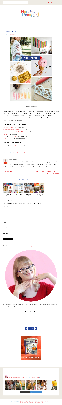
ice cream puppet (8, 127)
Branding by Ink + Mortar (45, 401)
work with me (34, 311)
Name (5, 222)
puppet (24, 152)
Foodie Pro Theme (24, 401)
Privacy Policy (33, 402)
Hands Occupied (31, 13)
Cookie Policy (40, 402)
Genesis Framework (33, 401)
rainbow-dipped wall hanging (11, 129)
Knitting (12, 152)
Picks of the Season (8, 195)
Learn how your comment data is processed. (37, 246)
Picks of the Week (18, 195)
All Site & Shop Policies (24, 402)
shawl (15, 136)
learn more (27, 311)
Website (5, 233)
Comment (6, 206)
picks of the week (20, 152)
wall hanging (8, 138)
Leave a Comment (13, 34)
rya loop (5, 134)
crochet (9, 152)
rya (26, 152)
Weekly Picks (10, 150)
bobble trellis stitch (17, 132)
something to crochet (18, 146)
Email (5, 227)
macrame (15, 152)
